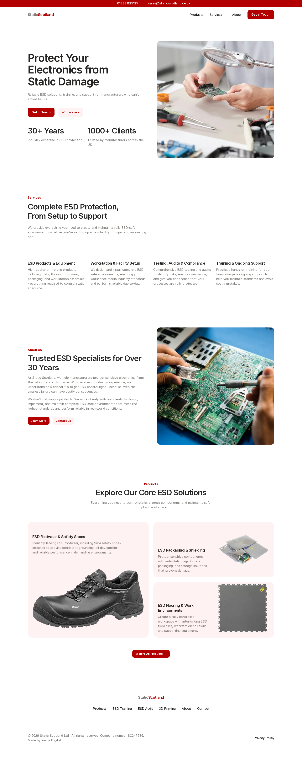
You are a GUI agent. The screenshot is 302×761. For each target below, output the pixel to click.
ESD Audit (145, 708)
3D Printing (167, 708)
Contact (203, 708)
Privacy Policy (264, 738)
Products (100, 708)
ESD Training (122, 708)
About (186, 708)
